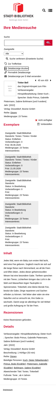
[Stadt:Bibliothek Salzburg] (18, 12)
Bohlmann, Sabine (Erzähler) (27, 368)
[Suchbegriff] (24, 43)
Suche (7, 37)
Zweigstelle (9, 49)
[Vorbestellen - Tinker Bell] (44, 124)
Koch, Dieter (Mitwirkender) (35, 360)
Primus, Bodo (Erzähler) (15, 364)
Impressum (8, 390)
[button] (48, 43)
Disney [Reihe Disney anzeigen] (13, 112)
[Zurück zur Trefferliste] (12, 64)
